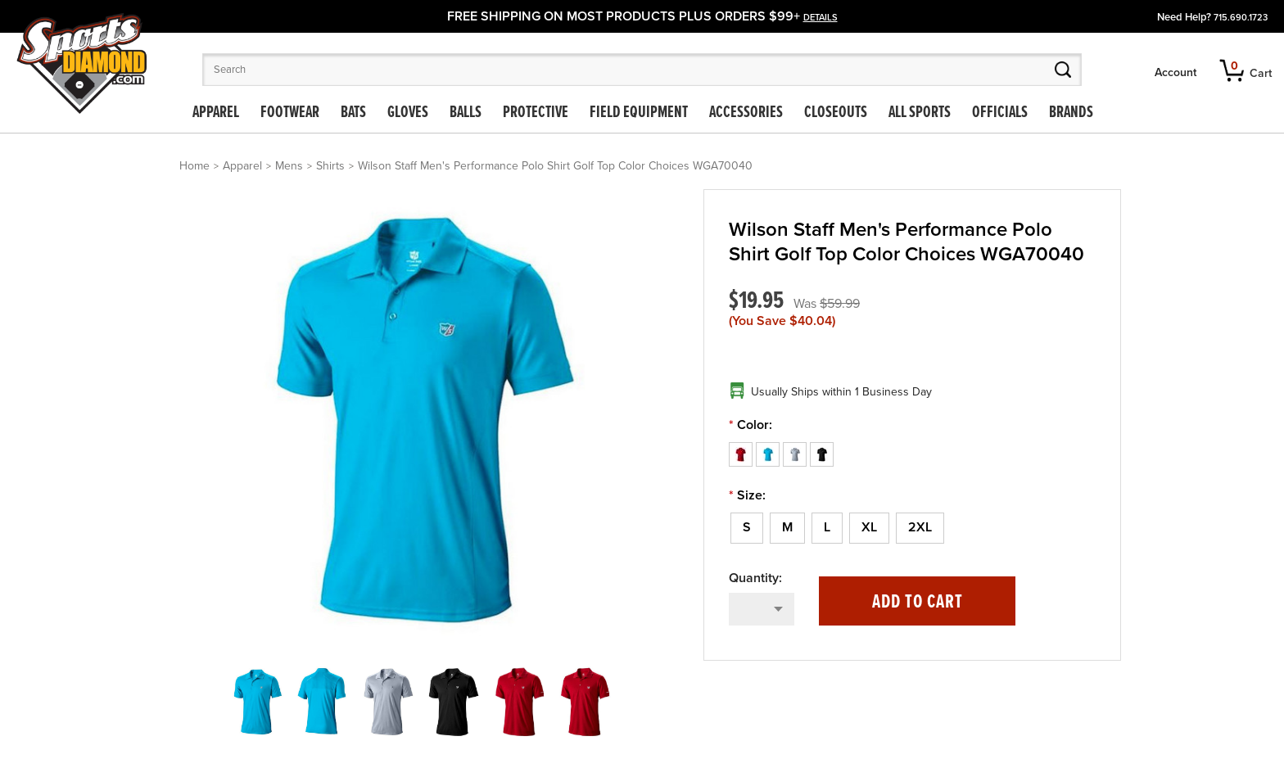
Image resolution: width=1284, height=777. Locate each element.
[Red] (742, 453)
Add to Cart (917, 602)
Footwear (289, 113)
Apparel (215, 113)
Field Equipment (639, 113)
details (820, 17)
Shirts (330, 166)
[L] (827, 528)
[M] (787, 528)
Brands (1071, 113)
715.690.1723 (1241, 17)
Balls (466, 113)
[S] (746, 528)
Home (194, 166)
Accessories (746, 113)
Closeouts (835, 113)
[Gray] (796, 453)
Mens (289, 166)
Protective (535, 113)
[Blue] (769, 453)
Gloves (407, 113)
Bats (353, 113)
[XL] (869, 528)
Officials (1000, 113)
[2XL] (920, 528)
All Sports (919, 113)
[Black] (822, 453)
